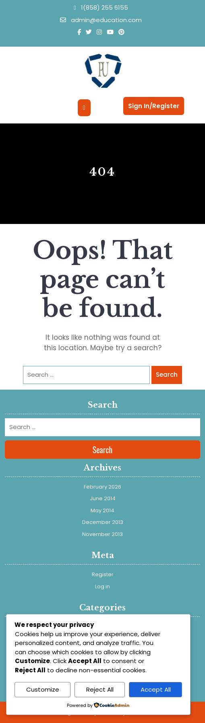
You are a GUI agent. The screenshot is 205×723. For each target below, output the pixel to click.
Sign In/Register (153, 106)
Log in (102, 586)
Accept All (156, 689)
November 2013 (102, 534)
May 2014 (102, 510)
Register (103, 574)
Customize (42, 689)
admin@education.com (101, 20)
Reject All (100, 689)
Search (167, 374)
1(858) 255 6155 (101, 7)
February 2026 (102, 487)
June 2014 (103, 498)
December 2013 (102, 522)
